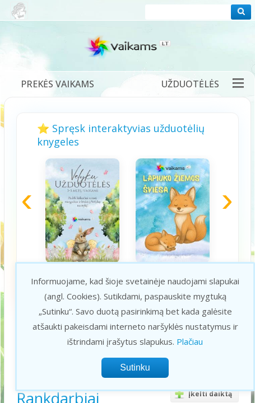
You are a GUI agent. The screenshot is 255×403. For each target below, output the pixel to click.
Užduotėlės (190, 84)
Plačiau (190, 341)
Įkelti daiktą (201, 394)
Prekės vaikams (57, 84)
